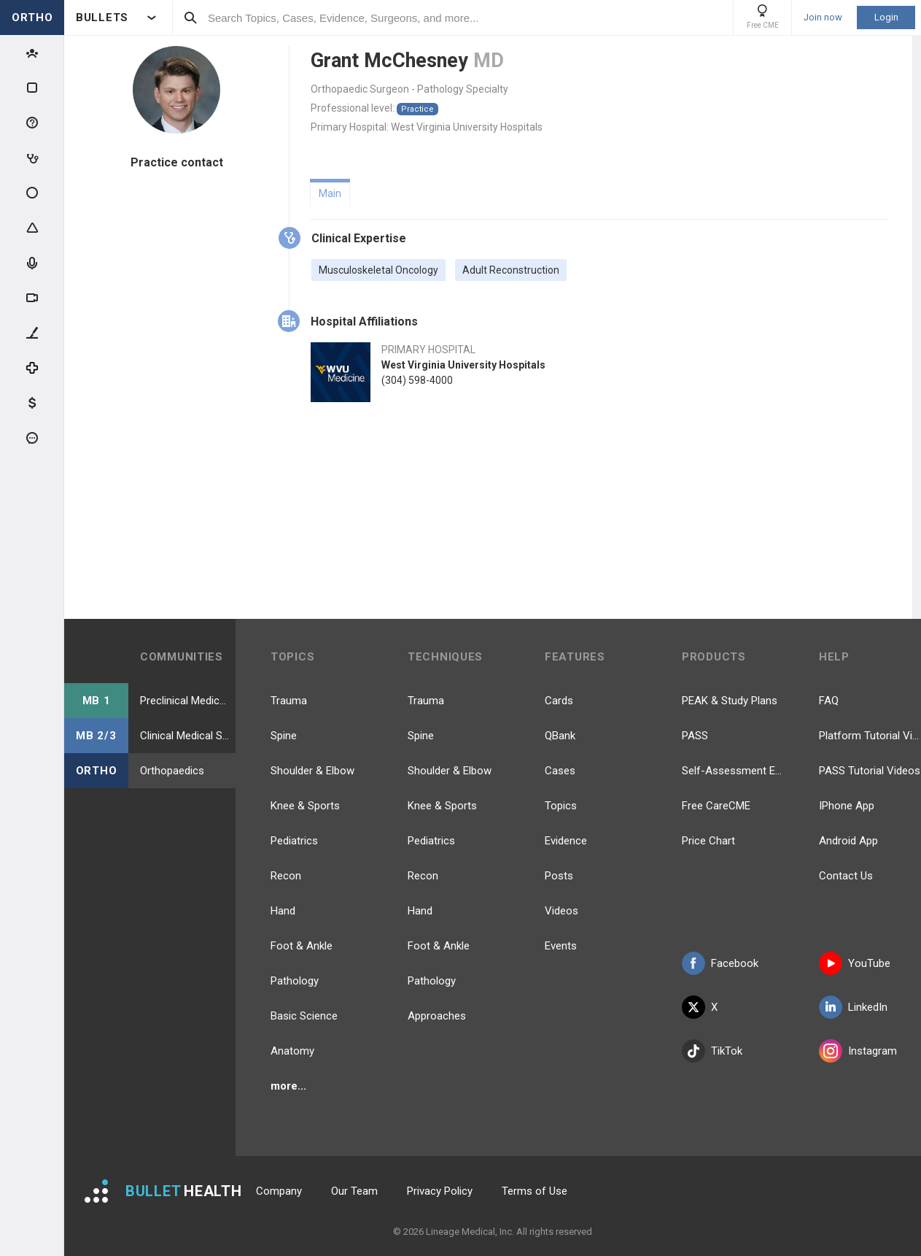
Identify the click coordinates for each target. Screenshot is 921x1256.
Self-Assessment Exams (733, 770)
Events (561, 945)
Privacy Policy (440, 1191)
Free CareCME (716, 805)
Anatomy (292, 1050)
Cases (560, 770)
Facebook (720, 963)
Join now (823, 17)
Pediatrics (294, 840)
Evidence (566, 840)
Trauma (289, 700)
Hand (283, 910)
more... (288, 1086)
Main (330, 193)
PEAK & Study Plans (729, 700)
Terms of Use (534, 1191)
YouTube (854, 963)
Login (886, 17)
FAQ (829, 700)
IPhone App (846, 805)
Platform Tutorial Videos (870, 735)
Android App (848, 840)
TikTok (712, 1051)
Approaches (437, 1015)
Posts (559, 875)
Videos (561, 910)
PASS (695, 735)
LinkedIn (853, 1007)
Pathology (295, 980)
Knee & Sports (305, 805)
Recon (286, 875)
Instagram (858, 1051)
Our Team (354, 1191)
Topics (561, 805)
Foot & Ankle (302, 945)
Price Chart (708, 840)
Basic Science (304, 1015)
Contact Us (846, 875)
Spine (284, 735)
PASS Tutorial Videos (869, 770)
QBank (560, 735)
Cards (559, 700)
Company (279, 1191)
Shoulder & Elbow (312, 770)
